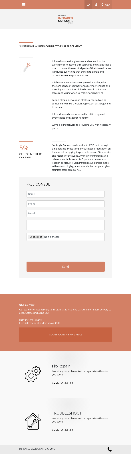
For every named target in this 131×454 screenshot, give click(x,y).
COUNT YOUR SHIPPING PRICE (65, 334)
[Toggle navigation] (23, 4)
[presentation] (77, 251)
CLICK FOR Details (63, 382)
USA (106, 4)
